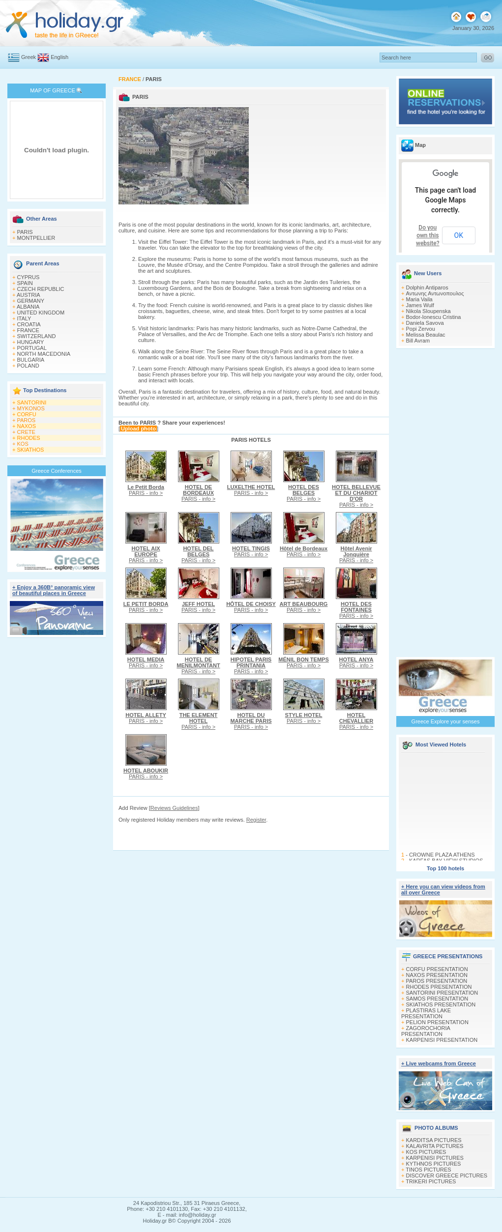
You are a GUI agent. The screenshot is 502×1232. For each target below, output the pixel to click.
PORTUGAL (32, 348)
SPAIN (25, 283)
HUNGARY (30, 342)
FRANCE (28, 330)
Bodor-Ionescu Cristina (433, 317)
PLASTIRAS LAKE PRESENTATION (426, 1013)
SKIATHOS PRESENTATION (441, 1004)
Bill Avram (418, 341)
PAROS (26, 420)
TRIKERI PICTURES (431, 1181)
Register (256, 820)
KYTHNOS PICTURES (433, 1164)
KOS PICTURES (426, 1152)
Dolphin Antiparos (427, 287)
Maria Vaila (419, 299)
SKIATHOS (30, 450)
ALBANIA (28, 307)
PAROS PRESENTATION (437, 981)
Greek (28, 57)
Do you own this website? (428, 235)
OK (458, 235)
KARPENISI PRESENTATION (442, 1040)
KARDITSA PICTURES (434, 1140)
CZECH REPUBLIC (40, 289)
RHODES (28, 438)
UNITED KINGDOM (41, 312)
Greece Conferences (56, 471)
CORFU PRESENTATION (437, 969)
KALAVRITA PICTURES (435, 1146)
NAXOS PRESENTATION (437, 975)
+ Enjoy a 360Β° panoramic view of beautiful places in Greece (53, 590)
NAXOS (26, 426)
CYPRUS (28, 277)
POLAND (28, 366)
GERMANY (31, 301)
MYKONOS (31, 408)
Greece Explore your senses (446, 721)
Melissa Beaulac (425, 335)
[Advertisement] (56, 785)
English (59, 57)
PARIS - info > (145, 490)
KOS (23, 444)
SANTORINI (32, 402)
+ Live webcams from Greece (438, 1063)
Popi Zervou (420, 329)
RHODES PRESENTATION (439, 987)
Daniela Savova (425, 323)
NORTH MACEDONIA (44, 354)
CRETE (26, 432)
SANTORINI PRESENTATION (442, 993)
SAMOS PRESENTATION (437, 999)
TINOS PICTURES (428, 1170)
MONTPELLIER (36, 238)
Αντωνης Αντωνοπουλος (435, 293)
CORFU (26, 414)
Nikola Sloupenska (428, 311)
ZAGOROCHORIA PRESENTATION (425, 1031)
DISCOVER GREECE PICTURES (447, 1175)
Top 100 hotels (445, 868)
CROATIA (29, 324)
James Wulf (420, 305)
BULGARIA (31, 360)
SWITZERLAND (36, 336)
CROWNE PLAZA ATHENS (442, 857)
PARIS (25, 232)
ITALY (24, 318)
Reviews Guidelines (174, 808)
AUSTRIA (28, 295)
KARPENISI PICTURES (435, 1158)
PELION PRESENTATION (437, 1022)
